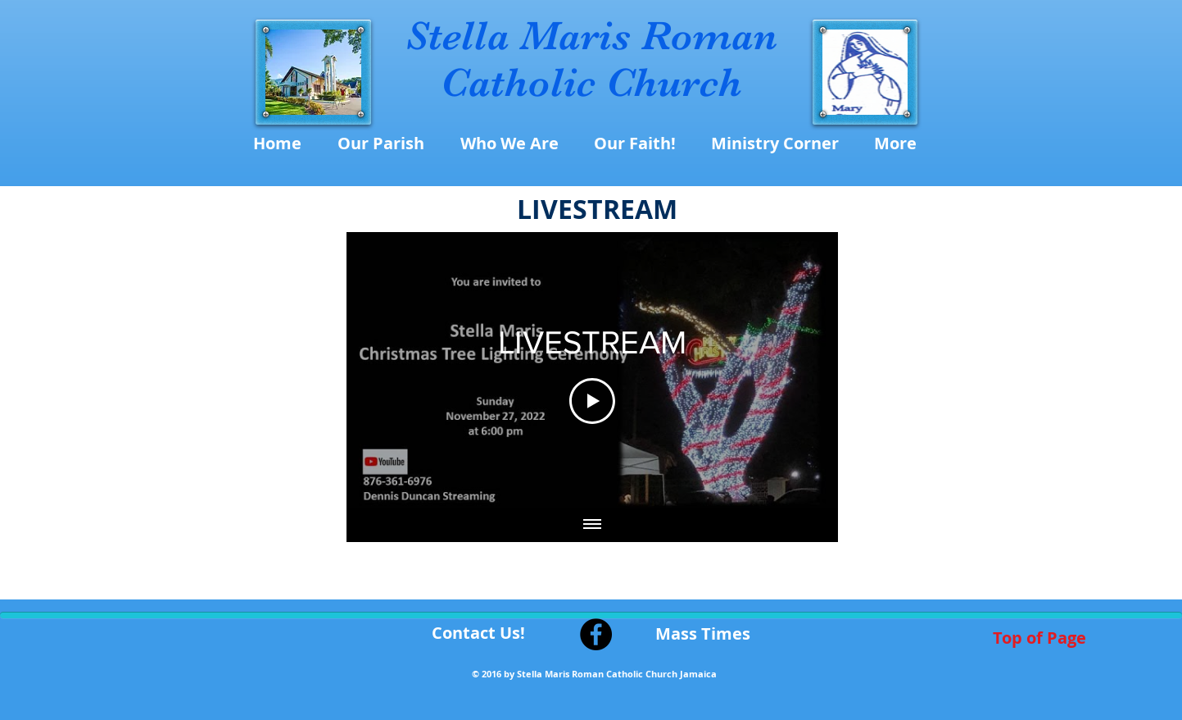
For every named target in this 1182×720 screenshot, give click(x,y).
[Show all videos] (592, 525)
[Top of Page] (1040, 638)
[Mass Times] (703, 633)
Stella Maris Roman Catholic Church (591, 59)
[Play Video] (592, 401)
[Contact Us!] (478, 633)
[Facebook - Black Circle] (596, 634)
